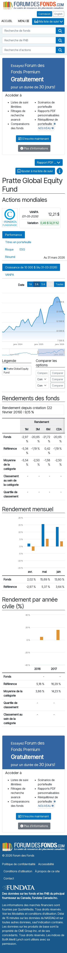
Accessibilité (46, 864)
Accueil (6, 21)
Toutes (59, 284)
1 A (30, 284)
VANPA (9, 274)
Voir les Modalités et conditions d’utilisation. (29, 913)
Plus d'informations (34, 148)
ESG (22, 249)
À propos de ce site (47, 871)
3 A (36, 284)
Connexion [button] (44, 13)
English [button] (58, 13)
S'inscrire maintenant (33, 138)
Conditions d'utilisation (18, 871)
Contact (9, 878)
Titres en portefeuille (18, 242)
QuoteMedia (25, 909)
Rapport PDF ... (48, 162)
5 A (43, 284)
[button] (60, 30)
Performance (13, 235)
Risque (9, 249)
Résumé (10, 257)
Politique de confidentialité (18, 864)
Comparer (57, 373)
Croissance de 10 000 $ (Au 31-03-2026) (31, 267)
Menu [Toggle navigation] (23, 21)
